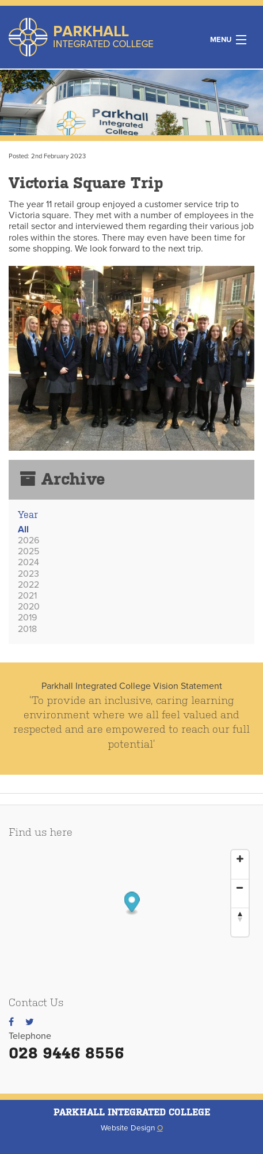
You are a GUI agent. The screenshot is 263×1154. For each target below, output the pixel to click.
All (23, 529)
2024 (28, 562)
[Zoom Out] (240, 887)
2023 (28, 574)
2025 (28, 551)
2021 (27, 595)
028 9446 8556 (66, 1052)
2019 (27, 617)
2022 (28, 585)
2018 (27, 629)
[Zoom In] (240, 858)
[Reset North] (240, 916)
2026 (28, 540)
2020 (29, 606)
